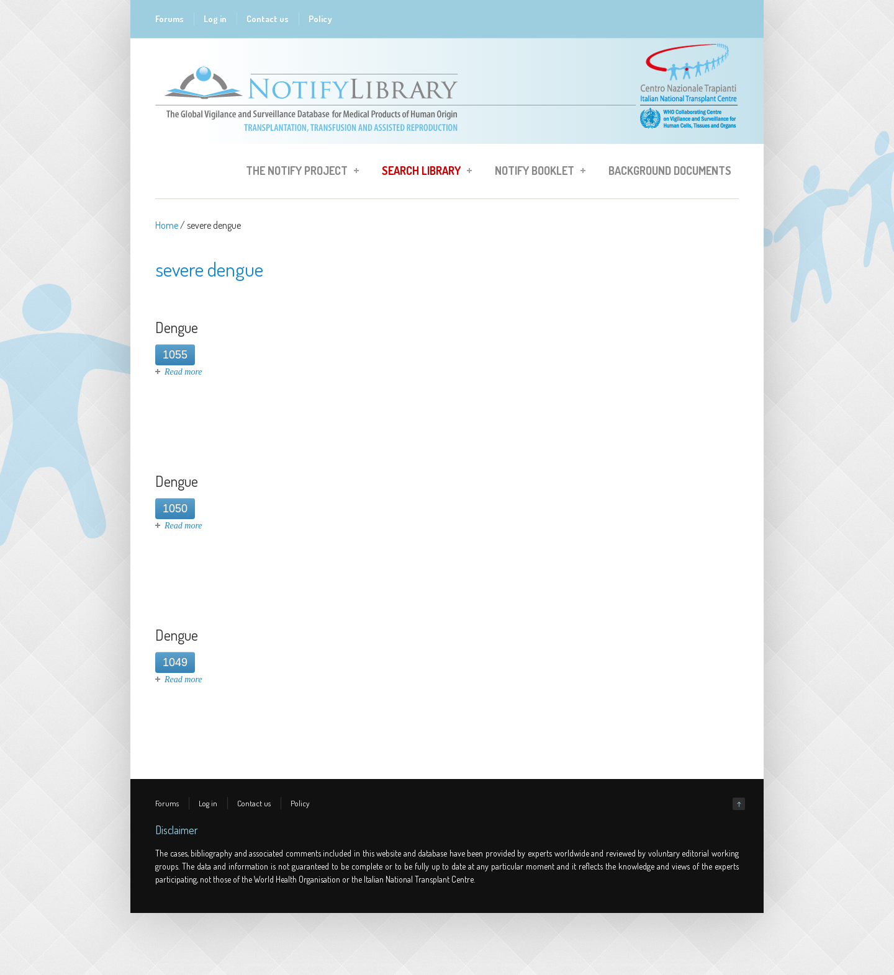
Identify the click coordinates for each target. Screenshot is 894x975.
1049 (175, 662)
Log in (215, 19)
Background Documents (669, 170)
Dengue (176, 327)
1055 (175, 355)
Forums (169, 19)
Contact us (267, 19)
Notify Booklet (536, 172)
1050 (175, 508)
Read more (183, 371)
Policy (320, 19)
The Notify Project (298, 172)
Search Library (423, 172)
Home (166, 225)
